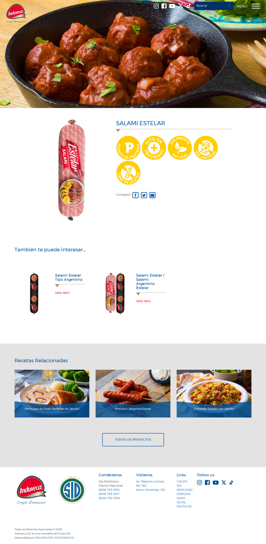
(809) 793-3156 (109, 490)
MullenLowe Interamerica (54, 538)
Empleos (184, 494)
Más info (62, 293)
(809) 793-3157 (109, 494)
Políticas (184, 506)
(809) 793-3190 (109, 498)
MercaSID (184, 490)
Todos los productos (133, 439)
